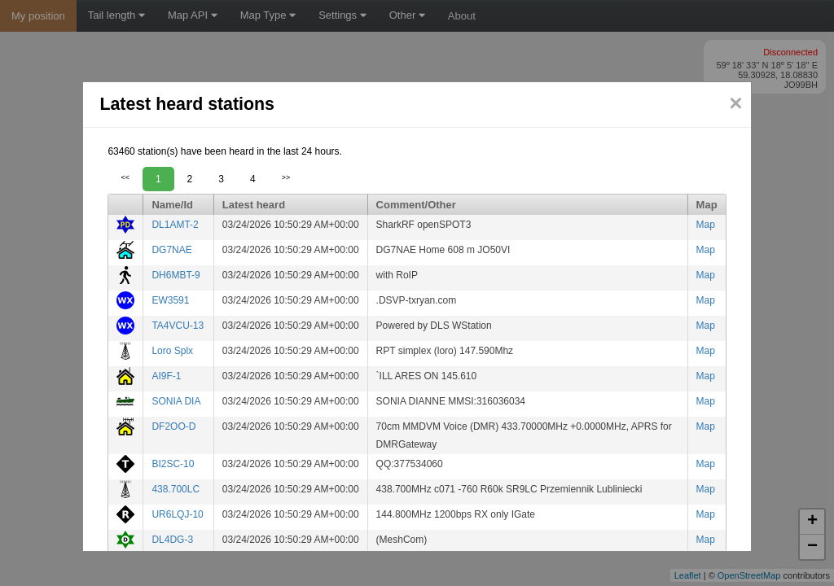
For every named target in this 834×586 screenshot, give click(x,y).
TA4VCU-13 (177, 325)
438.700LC (175, 489)
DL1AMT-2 (174, 224)
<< (125, 177)
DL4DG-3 (172, 539)
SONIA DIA (175, 401)
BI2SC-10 (172, 464)
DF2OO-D (173, 426)
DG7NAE (171, 250)
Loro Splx (172, 350)
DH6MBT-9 (175, 275)
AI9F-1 (166, 376)
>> (286, 177)
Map (705, 224)
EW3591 (170, 300)
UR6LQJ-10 (177, 514)
